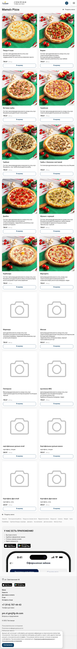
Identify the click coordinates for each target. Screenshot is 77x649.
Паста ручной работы (14, 519)
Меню (4, 590)
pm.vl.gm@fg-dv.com (12, 613)
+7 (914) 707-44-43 (20, 2)
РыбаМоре (5, 521)
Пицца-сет (53, 519)
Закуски (4, 519)
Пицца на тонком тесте (30, 519)
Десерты (30, 521)
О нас (4, 597)
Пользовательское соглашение (12, 626)
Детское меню (48, 521)
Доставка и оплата (8, 595)
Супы (71, 519)
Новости (5, 592)
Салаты (60, 519)
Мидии (66, 519)
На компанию (38, 521)
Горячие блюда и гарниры (18, 521)
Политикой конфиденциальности (44, 639)
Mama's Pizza (58, 521)
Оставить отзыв (7, 600)
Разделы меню (70, 9)
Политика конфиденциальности (12, 628)
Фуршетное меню (43, 519)
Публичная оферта (8, 631)
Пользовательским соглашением (12, 641)
